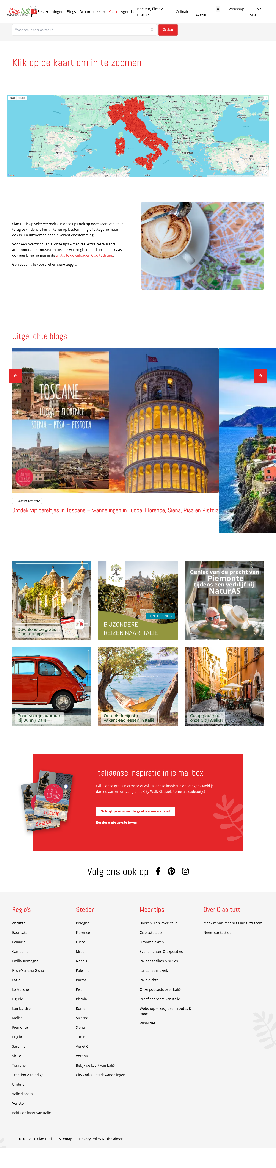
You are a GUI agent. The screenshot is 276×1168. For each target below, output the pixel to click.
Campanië (20, 971)
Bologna (82, 942)
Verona (82, 1075)
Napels (81, 980)
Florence (83, 952)
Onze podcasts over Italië (160, 1009)
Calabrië (18, 961)
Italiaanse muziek (154, 990)
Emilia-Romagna (25, 980)
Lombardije (21, 1028)
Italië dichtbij (150, 999)
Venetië (82, 1066)
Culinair (182, 11)
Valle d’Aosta (22, 1113)
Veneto (18, 1123)
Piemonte (20, 1047)
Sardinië (18, 1066)
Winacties (147, 1042)
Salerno (82, 1037)
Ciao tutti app (151, 952)
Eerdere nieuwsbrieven (117, 842)
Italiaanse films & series (159, 980)
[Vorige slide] (15, 376)
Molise (17, 1037)
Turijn (80, 1056)
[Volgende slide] (260, 376)
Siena (80, 1047)
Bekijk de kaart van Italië (31, 1132)
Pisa (79, 1009)
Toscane (19, 1085)
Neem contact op (218, 952)
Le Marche (20, 1009)
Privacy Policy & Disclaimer (101, 1158)
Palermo (83, 990)
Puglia (17, 1056)
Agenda (127, 11)
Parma (81, 999)
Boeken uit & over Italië (158, 942)
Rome (80, 1028)
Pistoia (81, 1018)
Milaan (81, 971)
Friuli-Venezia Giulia (28, 990)
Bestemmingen (50, 11)
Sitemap (65, 1158)
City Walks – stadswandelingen (100, 1094)
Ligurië (17, 1018)
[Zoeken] (84, 30)
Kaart (113, 11)
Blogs (71, 11)
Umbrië (18, 1104)
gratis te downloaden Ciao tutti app (84, 255)
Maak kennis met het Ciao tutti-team (233, 942)
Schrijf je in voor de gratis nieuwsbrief (135, 831)
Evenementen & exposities (161, 971)
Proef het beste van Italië (160, 1018)
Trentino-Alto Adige (28, 1094)
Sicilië (16, 1075)
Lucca (80, 961)
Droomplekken (92, 11)
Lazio (16, 999)
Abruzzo (19, 942)
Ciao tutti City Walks (27, 520)
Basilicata (19, 952)
